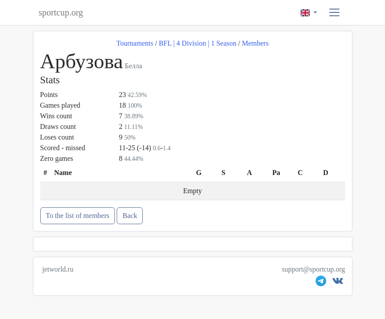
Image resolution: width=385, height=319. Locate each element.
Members (255, 43)
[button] (334, 12)
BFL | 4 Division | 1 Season (197, 43)
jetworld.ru (58, 269)
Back (129, 215)
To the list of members (78, 215)
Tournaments (134, 43)
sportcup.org (61, 12)
